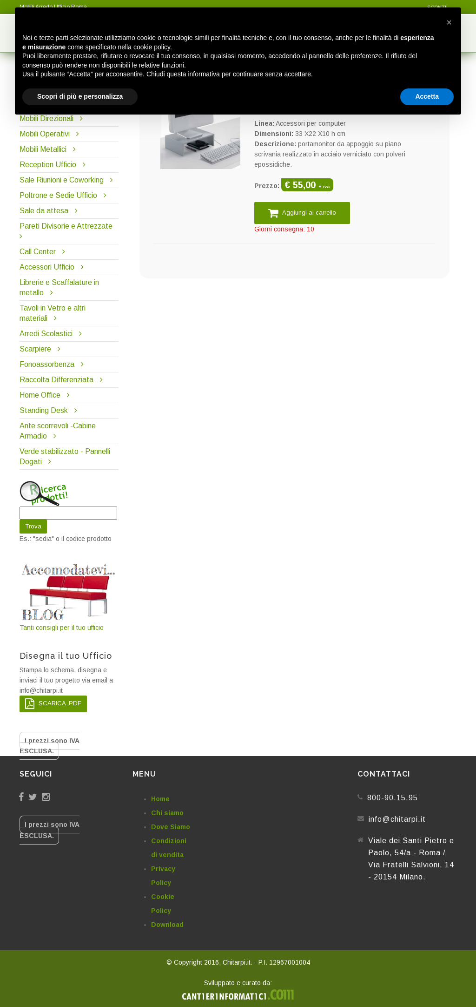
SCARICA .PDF (53, 703)
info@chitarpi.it (397, 819)
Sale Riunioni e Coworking (62, 180)
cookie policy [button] (151, 47)
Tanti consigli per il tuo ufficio (69, 596)
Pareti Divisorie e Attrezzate (66, 226)
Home (160, 799)
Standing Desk (44, 410)
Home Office (40, 395)
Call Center (38, 252)
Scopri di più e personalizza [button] (80, 96)
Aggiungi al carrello (302, 213)
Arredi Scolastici (46, 334)
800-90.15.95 (392, 798)
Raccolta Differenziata (56, 380)
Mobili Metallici (43, 149)
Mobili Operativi (45, 134)
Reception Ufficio (48, 165)
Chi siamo (167, 813)
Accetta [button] (427, 96)
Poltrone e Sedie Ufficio (58, 195)
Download (167, 924)
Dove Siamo (170, 827)
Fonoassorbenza (47, 364)
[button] (449, 22)
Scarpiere (36, 349)
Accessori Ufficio (47, 267)
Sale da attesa (44, 211)
